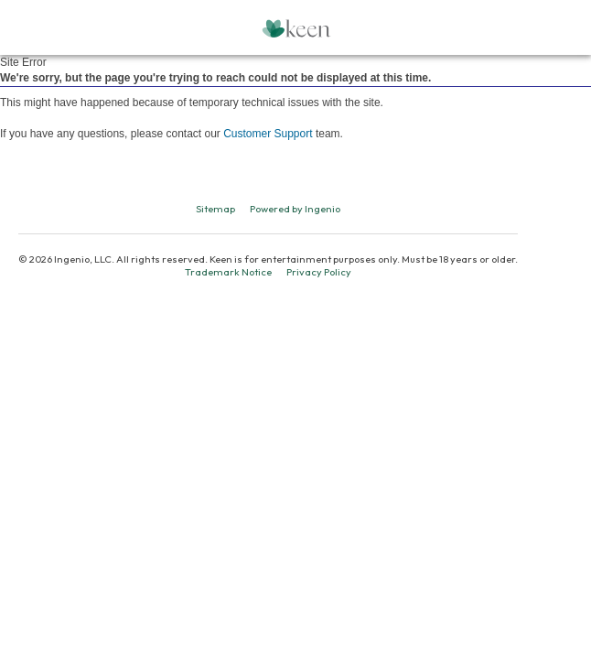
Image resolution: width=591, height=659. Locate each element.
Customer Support (267, 133)
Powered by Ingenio (295, 208)
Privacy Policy (318, 271)
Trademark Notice (228, 271)
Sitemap (215, 208)
